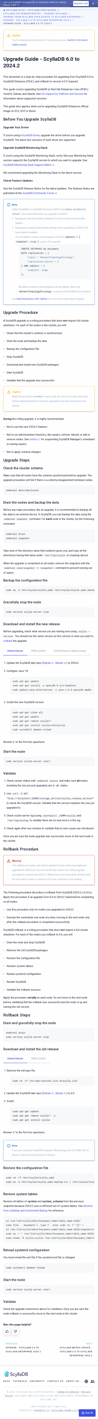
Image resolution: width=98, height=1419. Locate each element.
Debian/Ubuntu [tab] (15, 651)
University (37, 1381)
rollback (7, 640)
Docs (6, 1381)
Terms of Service (68, 1392)
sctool (33, 439)
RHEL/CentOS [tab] (38, 651)
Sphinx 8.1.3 (41, 1410)
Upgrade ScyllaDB (56, 13)
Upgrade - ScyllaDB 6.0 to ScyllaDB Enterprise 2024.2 (37, 20)
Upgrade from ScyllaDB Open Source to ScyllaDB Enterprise (42, 17)
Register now (81, 3)
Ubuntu (59, 662)
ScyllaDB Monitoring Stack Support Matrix (27, 164)
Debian (47, 662)
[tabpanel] (49, 702)
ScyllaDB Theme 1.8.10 (65, 1410)
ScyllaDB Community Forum (38, 193)
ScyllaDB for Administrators (22, 13)
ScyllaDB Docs (14, 10)
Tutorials (20, 1381)
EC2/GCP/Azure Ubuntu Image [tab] (70, 651)
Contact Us (55, 1381)
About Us (72, 1381)
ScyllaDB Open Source (42, 10)
